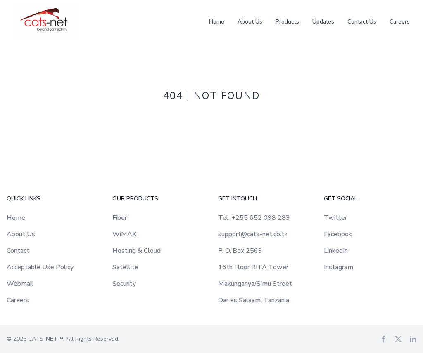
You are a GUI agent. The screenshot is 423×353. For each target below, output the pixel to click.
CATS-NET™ (45, 339)
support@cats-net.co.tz (253, 234)
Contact (18, 250)
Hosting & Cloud (136, 250)
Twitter (335, 217)
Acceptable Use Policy (40, 267)
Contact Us (361, 22)
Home (216, 22)
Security (124, 283)
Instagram (338, 267)
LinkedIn (336, 250)
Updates (323, 22)
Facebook (338, 234)
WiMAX (124, 234)
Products (287, 22)
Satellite (125, 267)
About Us (250, 22)
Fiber (119, 217)
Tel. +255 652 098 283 (254, 217)
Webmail (20, 283)
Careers (400, 22)
